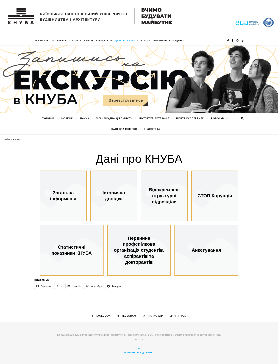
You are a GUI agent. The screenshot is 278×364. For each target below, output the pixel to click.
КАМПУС (89, 40)
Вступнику (59, 40)
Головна (48, 118)
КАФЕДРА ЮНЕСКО (124, 129)
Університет (42, 40)
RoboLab (217, 118)
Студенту (75, 40)
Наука (84, 118)
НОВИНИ (67, 118)
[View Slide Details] (139, 79)
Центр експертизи (190, 118)
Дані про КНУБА (125, 40)
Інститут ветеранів (154, 118)
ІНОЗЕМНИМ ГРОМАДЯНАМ (169, 40)
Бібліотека (152, 129)
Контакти (143, 40)
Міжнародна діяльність (114, 118)
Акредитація (104, 40)
